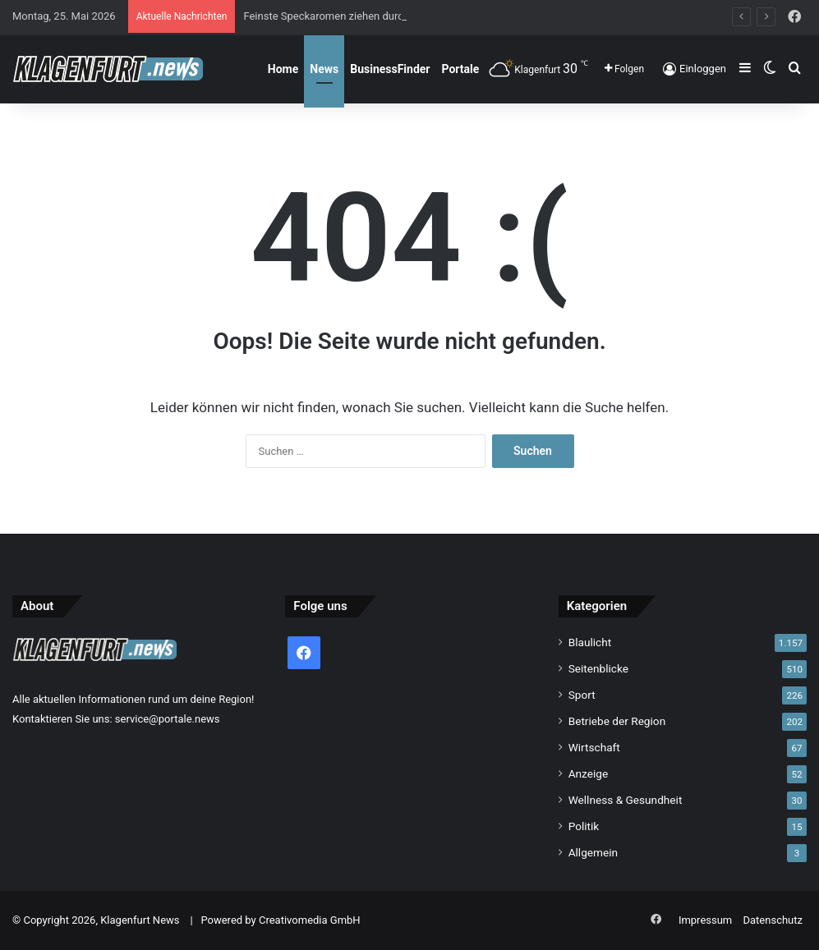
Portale (461, 69)
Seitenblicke (598, 668)
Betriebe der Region (617, 720)
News (324, 69)
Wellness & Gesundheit (625, 799)
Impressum (705, 920)
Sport (582, 694)
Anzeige (588, 773)
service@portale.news (167, 719)
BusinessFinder (390, 69)
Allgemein (593, 852)
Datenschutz (773, 920)
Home (283, 69)
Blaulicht (590, 642)
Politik (584, 826)
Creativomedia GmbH (310, 920)
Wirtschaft (594, 747)
